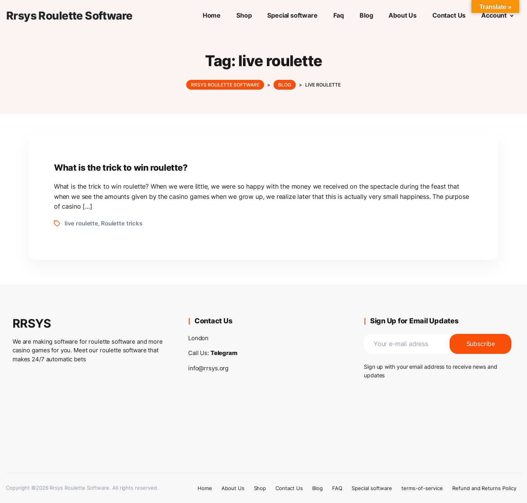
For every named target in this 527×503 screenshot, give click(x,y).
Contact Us (289, 488)
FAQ (337, 488)
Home (205, 488)
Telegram (223, 353)
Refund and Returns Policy (484, 488)
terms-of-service (421, 488)
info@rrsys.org (208, 368)
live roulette (81, 223)
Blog (317, 488)
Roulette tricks (121, 223)
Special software (372, 488)
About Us (233, 488)
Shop (260, 488)
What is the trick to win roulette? (121, 167)
